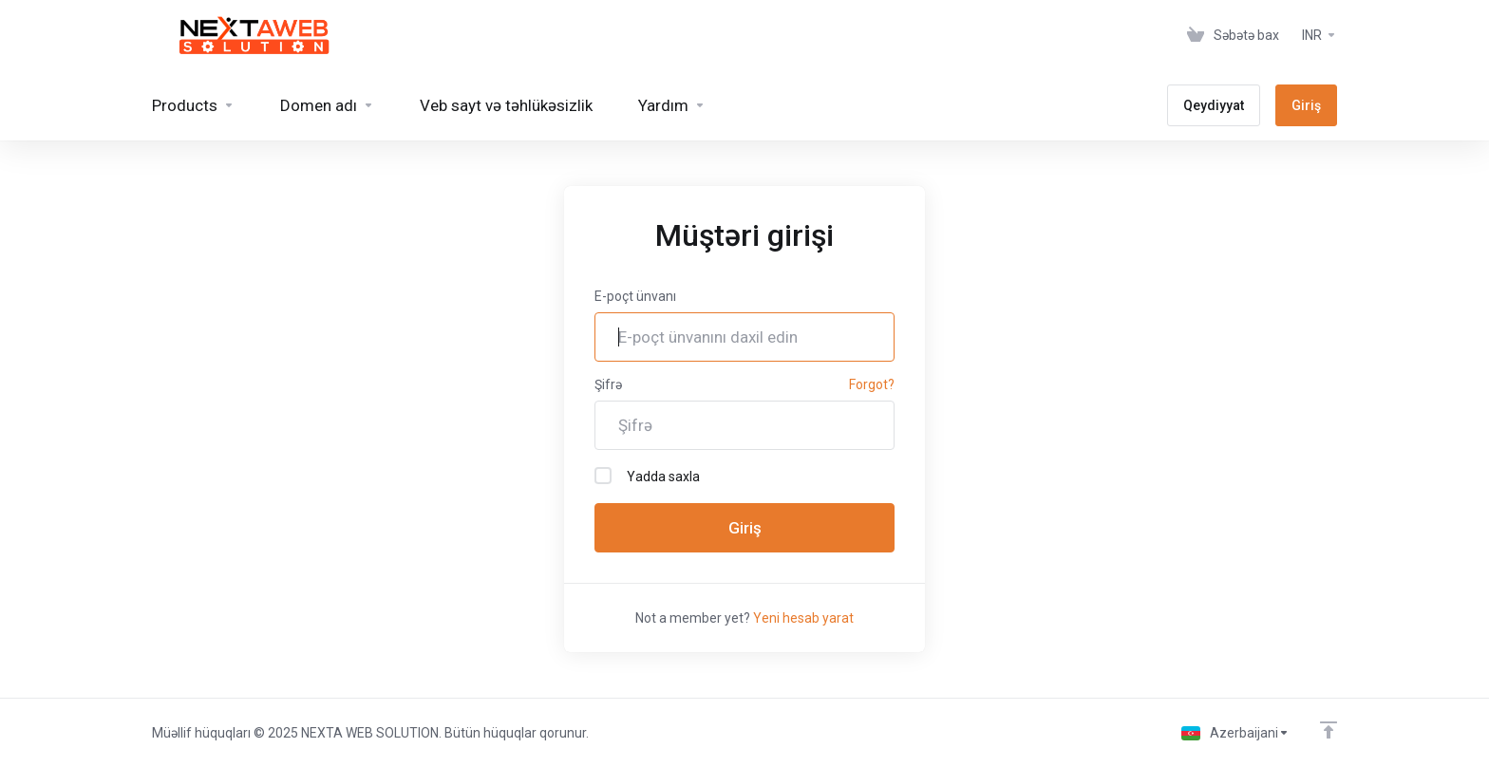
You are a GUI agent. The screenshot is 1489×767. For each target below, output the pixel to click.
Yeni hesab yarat (803, 618)
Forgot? (872, 384)
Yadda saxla (647, 475)
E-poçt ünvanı (635, 296)
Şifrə (608, 384)
